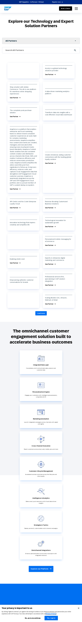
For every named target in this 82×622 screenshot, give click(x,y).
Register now (56, 2)
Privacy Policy (51, 614)
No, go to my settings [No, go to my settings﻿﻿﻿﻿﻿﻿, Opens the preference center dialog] (33, 618)
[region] (41, 613)
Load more (41, 313)
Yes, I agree (51, 618)
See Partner (49, 74)
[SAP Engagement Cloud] (8, 8)
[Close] (78, 608)
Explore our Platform (41, 569)
